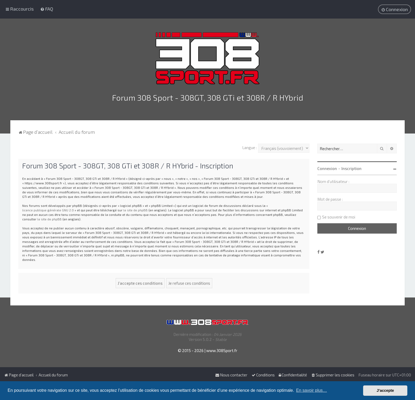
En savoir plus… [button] (311, 390)
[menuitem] (47, 8)
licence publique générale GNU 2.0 (48, 208)
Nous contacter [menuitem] (231, 374)
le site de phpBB (135, 208)
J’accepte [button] (385, 390)
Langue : (249, 146)
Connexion (327, 167)
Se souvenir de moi (338, 215)
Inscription (351, 167)
